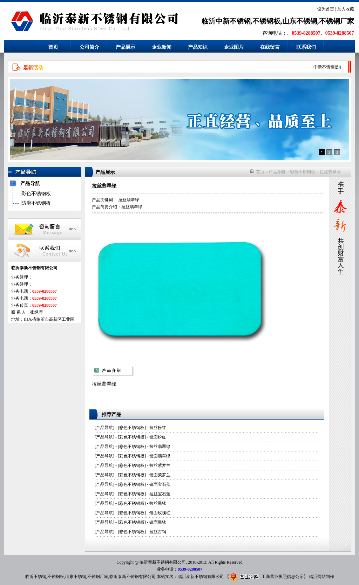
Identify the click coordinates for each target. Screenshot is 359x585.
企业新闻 (161, 47)
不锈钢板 (55, 576)
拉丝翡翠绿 (330, 171)
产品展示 (125, 47)
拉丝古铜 (157, 531)
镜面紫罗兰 (159, 474)
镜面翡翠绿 (159, 456)
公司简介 (89, 47)
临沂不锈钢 (35, 576)
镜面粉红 (157, 437)
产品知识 (198, 47)
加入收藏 (345, 9)
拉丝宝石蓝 (159, 493)
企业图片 (234, 47)
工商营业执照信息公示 (266, 576)
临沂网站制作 (321, 576)
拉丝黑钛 (157, 503)
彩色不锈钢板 (302, 171)
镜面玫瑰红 (159, 512)
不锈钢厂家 (97, 576)
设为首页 (325, 9)
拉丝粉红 (157, 427)
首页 (53, 47)
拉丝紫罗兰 (159, 465)
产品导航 (277, 171)
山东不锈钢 (75, 576)
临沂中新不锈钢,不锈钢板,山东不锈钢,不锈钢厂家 (278, 21)
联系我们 (306, 47)
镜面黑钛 (157, 522)
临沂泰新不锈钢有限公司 (132, 576)
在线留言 (270, 47)
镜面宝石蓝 (159, 484)
